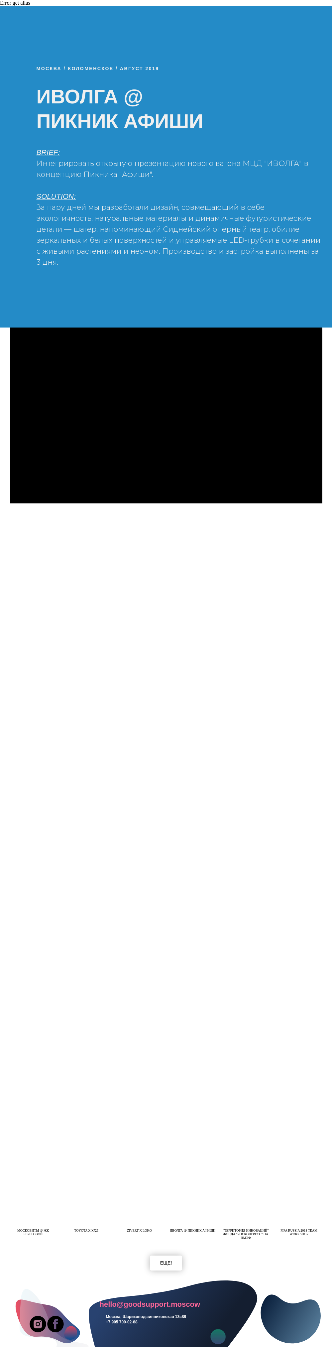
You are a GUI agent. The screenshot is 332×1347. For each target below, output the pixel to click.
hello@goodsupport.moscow (150, 1304)
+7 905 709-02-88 (122, 1322)
